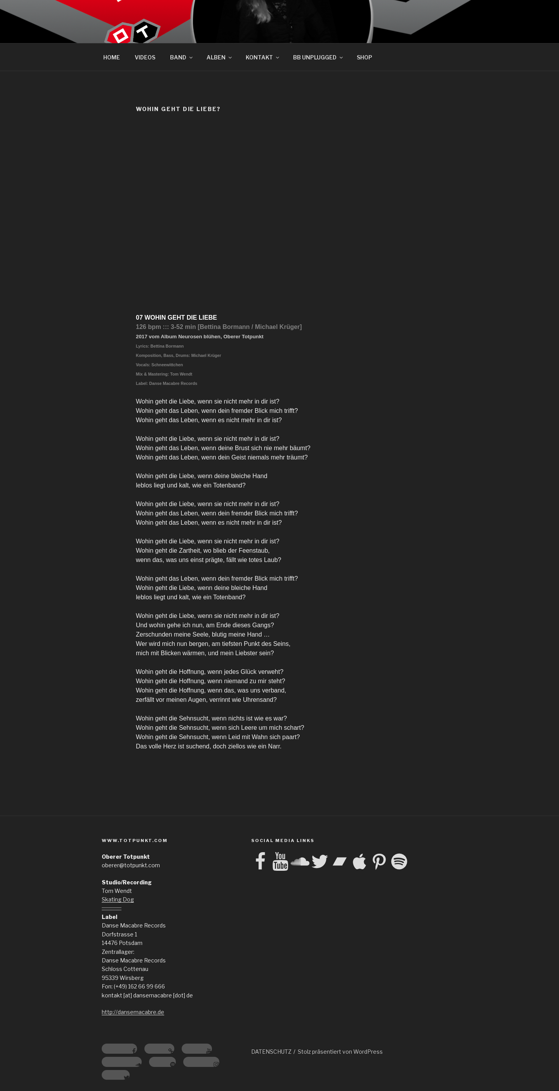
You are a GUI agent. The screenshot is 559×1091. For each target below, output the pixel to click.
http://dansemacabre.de (133, 1012)
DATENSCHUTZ (271, 1051)
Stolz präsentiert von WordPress (340, 1051)
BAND (182, 57)
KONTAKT (263, 57)
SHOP (364, 57)
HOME (111, 57)
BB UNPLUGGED (318, 57)
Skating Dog (118, 899)
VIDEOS (145, 57)
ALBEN (220, 57)
